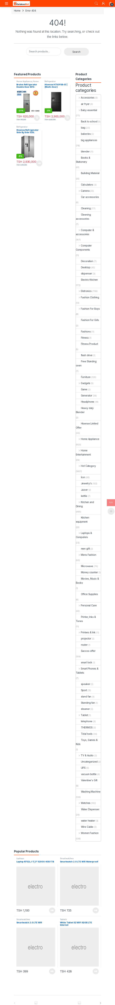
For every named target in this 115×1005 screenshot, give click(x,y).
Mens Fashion (86, 554)
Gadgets (83, 383)
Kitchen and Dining (85, 504)
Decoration (84, 261)
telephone (84, 721)
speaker (83, 684)
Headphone (85, 401)
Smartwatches (67, 858)
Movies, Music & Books (87, 580)
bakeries (83, 133)
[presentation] (100, 1003)
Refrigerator (50, 81)
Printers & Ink (85, 632)
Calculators (84, 184)
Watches (83, 802)
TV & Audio (84, 755)
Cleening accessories (83, 216)
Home (17, 10)
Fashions (83, 331)
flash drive (84, 355)
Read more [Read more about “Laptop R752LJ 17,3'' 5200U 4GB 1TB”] (52, 910)
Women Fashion (87, 832)
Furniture (83, 377)
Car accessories (87, 196)
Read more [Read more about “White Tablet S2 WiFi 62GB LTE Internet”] (96, 971)
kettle (81, 495)
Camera (83, 190)
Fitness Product (87, 343)
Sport (81, 690)
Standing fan (85, 702)
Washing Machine (88, 791)
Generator (84, 395)
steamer (83, 708)
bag (80, 127)
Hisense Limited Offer (87, 425)
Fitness (82, 337)
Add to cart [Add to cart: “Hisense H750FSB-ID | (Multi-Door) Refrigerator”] (67, 118)
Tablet (82, 715)
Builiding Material (87, 173)
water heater (85, 820)
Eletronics (84, 291)
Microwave (84, 566)
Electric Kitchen (87, 279)
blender (83, 151)
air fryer (83, 103)
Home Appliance (24, 81)
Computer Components (84, 247)
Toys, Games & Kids (87, 742)
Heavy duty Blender (85, 410)
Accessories (85, 97)
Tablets (63, 919)
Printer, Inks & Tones (86, 618)
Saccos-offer (86, 650)
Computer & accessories (85, 232)
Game (81, 389)
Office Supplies (87, 594)
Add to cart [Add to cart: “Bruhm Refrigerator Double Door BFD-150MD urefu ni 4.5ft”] (37, 118)
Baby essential (86, 110)
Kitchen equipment (82, 519)
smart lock (84, 662)
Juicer (82, 489)
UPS (81, 767)
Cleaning (83, 208)
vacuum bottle (86, 774)
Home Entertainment (83, 452)
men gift (83, 548)
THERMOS (84, 727)
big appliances (86, 140)
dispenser (84, 273)
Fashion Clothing (87, 297)
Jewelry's (84, 483)
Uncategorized (87, 761)
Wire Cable (84, 826)
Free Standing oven (86, 363)
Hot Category (86, 465)
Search (96, 3)
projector (83, 638)
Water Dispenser (87, 809)
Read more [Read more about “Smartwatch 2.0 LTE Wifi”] (52, 971)
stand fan (83, 696)
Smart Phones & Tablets (87, 670)
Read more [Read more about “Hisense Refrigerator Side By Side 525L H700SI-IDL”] (39, 163)
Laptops (20, 858)
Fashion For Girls (87, 320)
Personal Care (86, 605)
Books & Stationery (83, 159)
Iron (80, 477)
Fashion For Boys (88, 308)
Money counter (87, 572)
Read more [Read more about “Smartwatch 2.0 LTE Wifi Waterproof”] (96, 910)
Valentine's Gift (87, 780)
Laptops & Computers (84, 535)
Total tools (84, 733)
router (82, 644)
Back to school (86, 121)
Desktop (83, 267)
